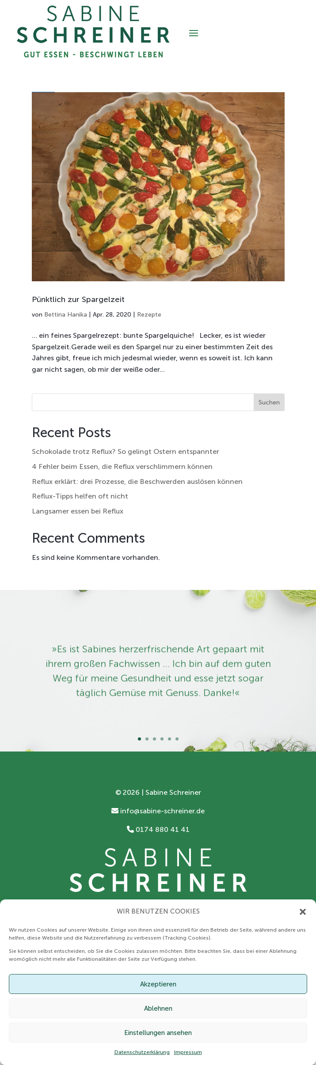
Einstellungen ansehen (158, 1033)
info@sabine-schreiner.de (158, 811)
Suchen (269, 402)
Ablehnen (158, 1008)
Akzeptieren (158, 984)
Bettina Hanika (65, 314)
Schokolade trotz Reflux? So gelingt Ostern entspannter (125, 451)
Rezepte (149, 314)
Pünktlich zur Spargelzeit (78, 299)
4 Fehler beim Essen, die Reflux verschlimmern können (122, 466)
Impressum (188, 1052)
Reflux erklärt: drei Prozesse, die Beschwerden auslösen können (137, 481)
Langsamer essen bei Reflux (77, 511)
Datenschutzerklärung (142, 1052)
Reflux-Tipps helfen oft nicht (80, 496)
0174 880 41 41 (158, 829)
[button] (302, 911)
